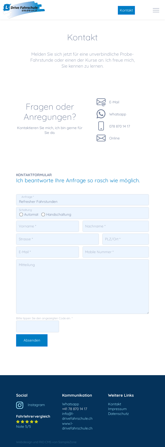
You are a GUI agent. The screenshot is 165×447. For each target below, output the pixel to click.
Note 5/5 (23, 426)
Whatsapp (70, 404)
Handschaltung (56, 214)
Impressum (117, 408)
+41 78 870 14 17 (74, 408)
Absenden (32, 340)
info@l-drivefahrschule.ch (77, 416)
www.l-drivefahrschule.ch (77, 425)
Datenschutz (118, 413)
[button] (37, 415)
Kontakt (126, 10)
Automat (29, 214)
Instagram (30, 404)
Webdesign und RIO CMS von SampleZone (46, 442)
